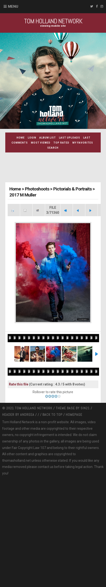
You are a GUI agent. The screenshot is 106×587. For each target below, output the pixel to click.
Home (21, 137)
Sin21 (86, 408)
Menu (13, 6)
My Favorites (82, 142)
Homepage (74, 414)
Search (53, 147)
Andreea (27, 414)
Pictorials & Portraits (72, 189)
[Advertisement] (55, 168)
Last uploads (69, 137)
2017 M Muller (22, 195)
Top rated (61, 142)
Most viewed (40, 142)
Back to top (52, 414)
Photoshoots (37, 189)
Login (32, 137)
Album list (47, 137)
